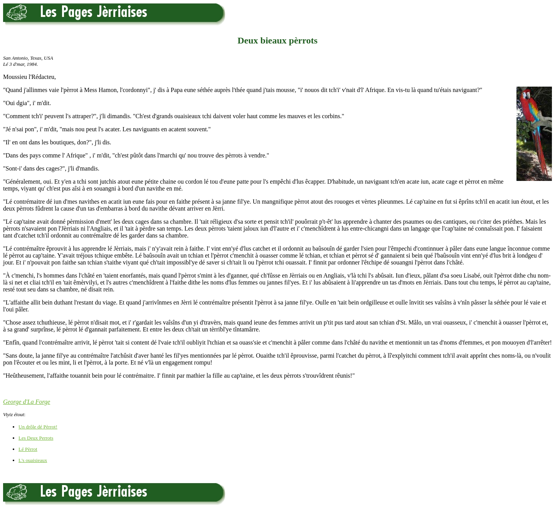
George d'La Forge (26, 401)
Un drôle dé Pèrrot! (37, 427)
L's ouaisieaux (32, 460)
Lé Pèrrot (27, 449)
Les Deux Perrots (35, 438)
